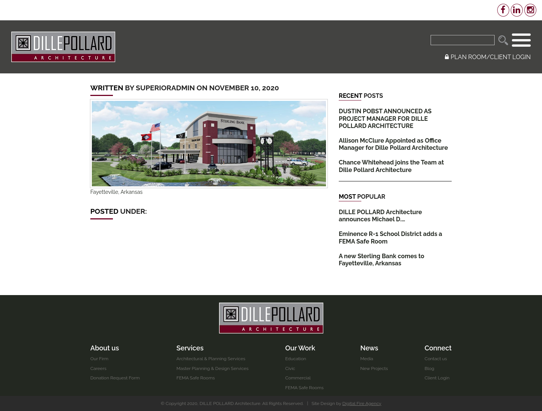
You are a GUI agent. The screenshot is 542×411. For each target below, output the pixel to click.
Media (366, 358)
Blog (429, 368)
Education (295, 358)
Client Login (437, 378)
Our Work (300, 348)
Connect (438, 348)
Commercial (298, 378)
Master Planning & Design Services (213, 368)
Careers (98, 368)
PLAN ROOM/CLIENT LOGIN (488, 57)
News (369, 348)
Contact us (436, 358)
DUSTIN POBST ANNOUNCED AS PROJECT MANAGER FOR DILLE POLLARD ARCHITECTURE (385, 118)
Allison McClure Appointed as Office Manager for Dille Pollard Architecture (393, 144)
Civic (290, 368)
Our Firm (99, 358)
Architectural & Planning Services (211, 358)
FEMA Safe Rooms (196, 378)
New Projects (374, 368)
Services (190, 348)
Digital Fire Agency (362, 403)
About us (104, 348)
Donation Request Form (115, 378)
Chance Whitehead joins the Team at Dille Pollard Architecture (391, 166)
